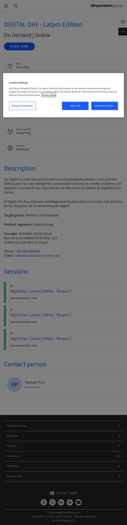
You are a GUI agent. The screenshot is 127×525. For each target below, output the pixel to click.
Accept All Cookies (104, 105)
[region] (63, 95)
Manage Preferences (22, 105)
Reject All (75, 105)
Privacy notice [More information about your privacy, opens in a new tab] (49, 95)
